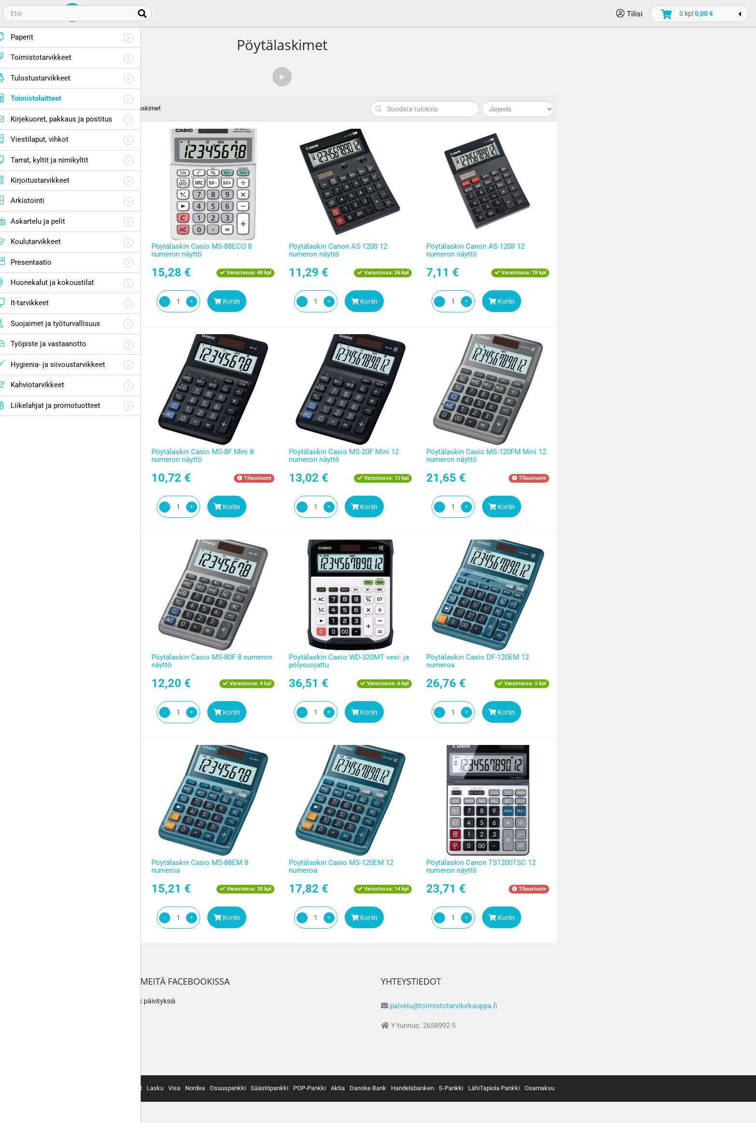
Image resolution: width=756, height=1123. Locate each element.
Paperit (27, 36)
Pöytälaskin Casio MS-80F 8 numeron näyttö (366, 661)
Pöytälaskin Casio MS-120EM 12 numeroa (495, 866)
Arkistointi (32, 200)
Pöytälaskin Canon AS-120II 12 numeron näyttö (629, 250)
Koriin (243, 301)
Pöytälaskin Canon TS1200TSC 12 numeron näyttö (635, 866)
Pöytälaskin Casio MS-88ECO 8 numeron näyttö (356, 250)
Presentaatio (36, 262)
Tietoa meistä (191, 1005)
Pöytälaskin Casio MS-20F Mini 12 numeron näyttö (498, 455)
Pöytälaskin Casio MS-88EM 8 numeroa (354, 866)
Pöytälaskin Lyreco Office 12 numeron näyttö (229, 250)
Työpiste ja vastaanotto (53, 343)
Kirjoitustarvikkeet (45, 180)
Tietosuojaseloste (198, 1046)
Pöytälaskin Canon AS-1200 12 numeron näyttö (492, 250)
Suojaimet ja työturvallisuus (60, 323)
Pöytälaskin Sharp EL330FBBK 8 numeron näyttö (219, 455)
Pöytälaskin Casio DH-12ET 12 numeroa (217, 866)
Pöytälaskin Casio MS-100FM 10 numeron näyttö (220, 661)
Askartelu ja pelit (43, 221)
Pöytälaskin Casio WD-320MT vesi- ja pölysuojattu (503, 661)
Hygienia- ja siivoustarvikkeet (63, 364)
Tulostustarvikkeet (45, 77)
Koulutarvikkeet (40, 241)
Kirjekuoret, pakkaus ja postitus (66, 118)
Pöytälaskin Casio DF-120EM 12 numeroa (631, 661)
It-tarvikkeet (34, 302)
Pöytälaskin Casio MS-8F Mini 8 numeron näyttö (357, 455)
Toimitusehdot (192, 1025)
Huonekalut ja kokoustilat (57, 282)
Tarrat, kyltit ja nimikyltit (54, 159)
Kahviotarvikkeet (42, 384)
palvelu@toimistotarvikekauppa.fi (597, 1005)
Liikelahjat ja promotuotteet (60, 405)
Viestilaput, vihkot (44, 139)
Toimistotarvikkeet (46, 57)
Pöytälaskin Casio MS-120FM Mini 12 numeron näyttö (640, 455)
